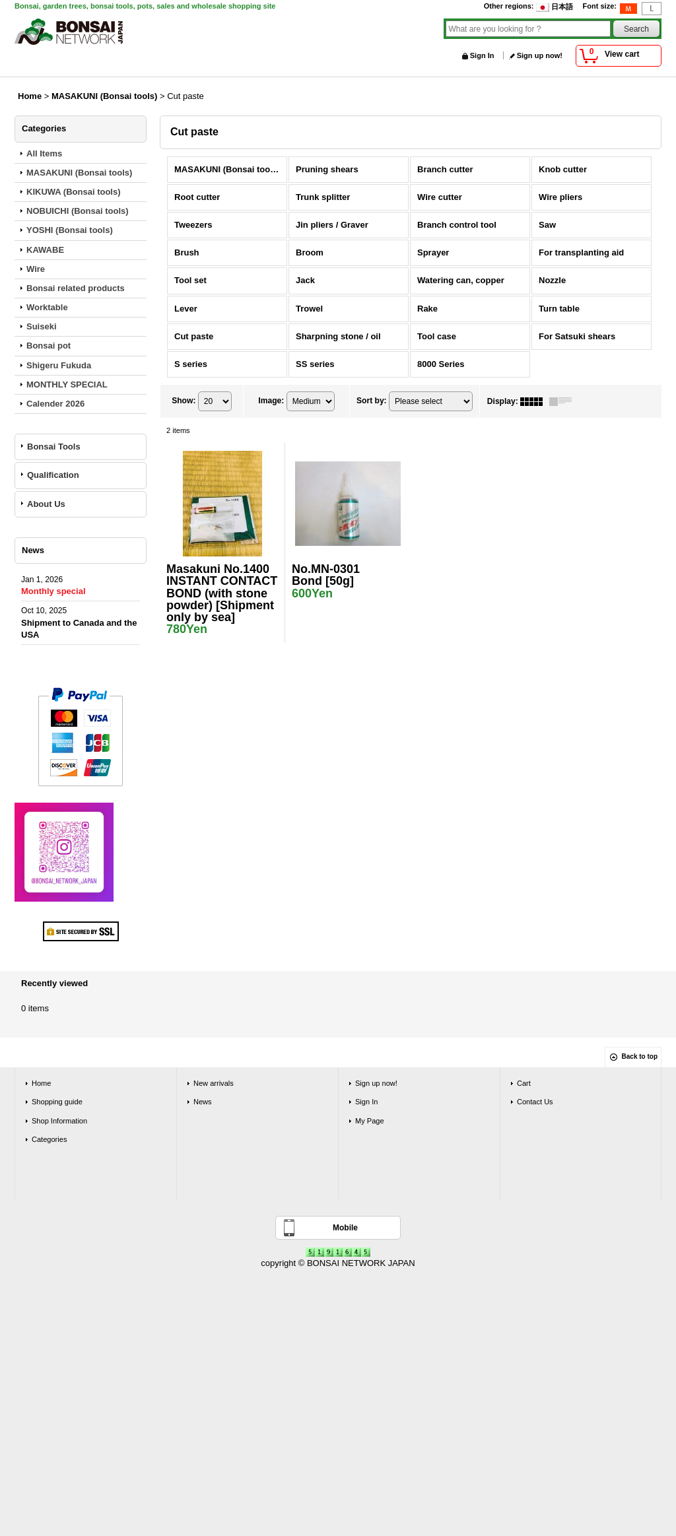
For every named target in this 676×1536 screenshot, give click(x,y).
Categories (49, 1139)
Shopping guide (57, 1102)
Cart (524, 1083)
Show (183, 400)
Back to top (640, 1056)
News (202, 1102)
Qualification (53, 475)
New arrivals (213, 1083)
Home (41, 1083)
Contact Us (535, 1102)
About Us (46, 504)
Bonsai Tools (54, 446)
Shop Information (59, 1121)
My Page (369, 1121)
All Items (44, 153)
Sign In (482, 55)
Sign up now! (539, 55)
